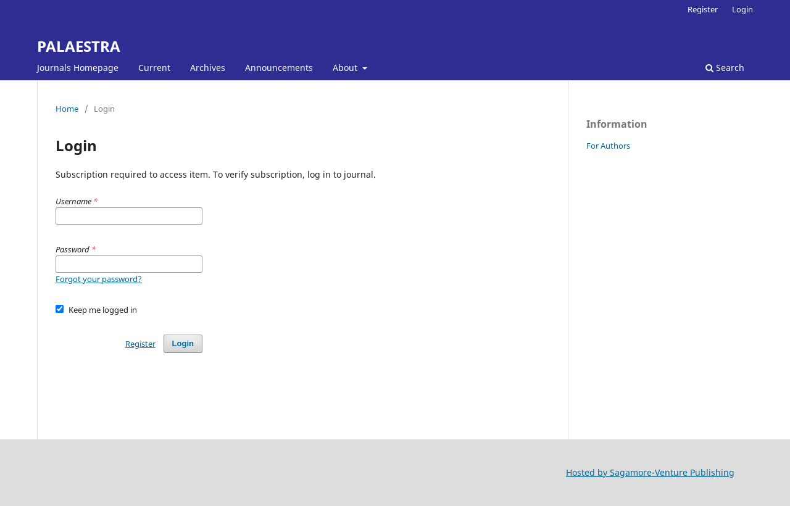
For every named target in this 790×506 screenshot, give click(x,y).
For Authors (608, 145)
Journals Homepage (77, 67)
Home (67, 108)
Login (742, 9)
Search (724, 67)
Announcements (279, 67)
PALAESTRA (78, 46)
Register (703, 9)
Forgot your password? (99, 278)
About (346, 67)
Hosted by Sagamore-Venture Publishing (650, 472)
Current (154, 67)
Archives (207, 67)
